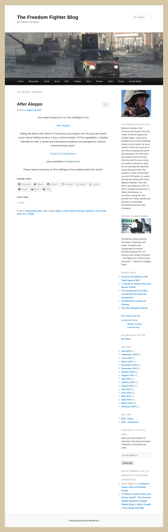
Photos (99, 81)
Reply (30, 214)
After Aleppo (29, 104)
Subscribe (127, 463)
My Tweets (126, 339)
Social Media (135, 81)
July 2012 (126, 389)
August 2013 (127, 375)
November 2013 (129, 368)
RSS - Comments (130, 422)
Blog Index (34, 81)
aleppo (58, 211)
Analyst (77, 81)
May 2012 (126, 396)
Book (57, 81)
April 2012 (126, 399)
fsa (24, 214)
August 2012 (127, 386)
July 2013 (126, 379)
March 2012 (127, 403)
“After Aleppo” (63, 125)
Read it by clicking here (63, 153)
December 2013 (129, 365)
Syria (88, 81)
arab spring (31, 211)
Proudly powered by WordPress (84, 521)
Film (67, 81)
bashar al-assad (77, 211)
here (76, 161)
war (45, 211)
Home (20, 81)
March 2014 (127, 361)
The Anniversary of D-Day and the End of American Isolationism (134, 294)
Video (110, 81)
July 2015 (126, 351)
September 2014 (129, 354)
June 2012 (126, 392)
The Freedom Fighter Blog (47, 17)
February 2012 (128, 406)
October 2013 (128, 372)
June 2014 (126, 358)
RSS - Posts (127, 418)
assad (65, 211)
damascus (90, 211)
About (47, 81)
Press (121, 81)
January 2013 (128, 382)
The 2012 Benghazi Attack (134, 308)
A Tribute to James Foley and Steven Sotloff (135, 487)
